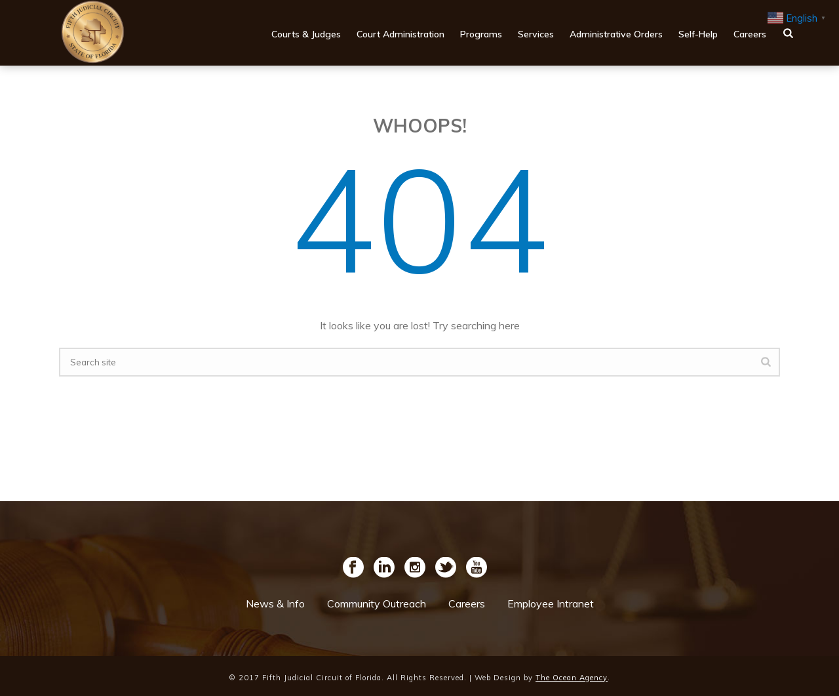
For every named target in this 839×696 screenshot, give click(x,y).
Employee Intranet (550, 603)
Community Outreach (376, 603)
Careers (749, 34)
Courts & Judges (306, 34)
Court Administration (400, 34)
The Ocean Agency (572, 677)
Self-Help (698, 34)
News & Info (275, 603)
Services (536, 34)
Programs (481, 34)
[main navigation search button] (788, 33)
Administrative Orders (616, 34)
